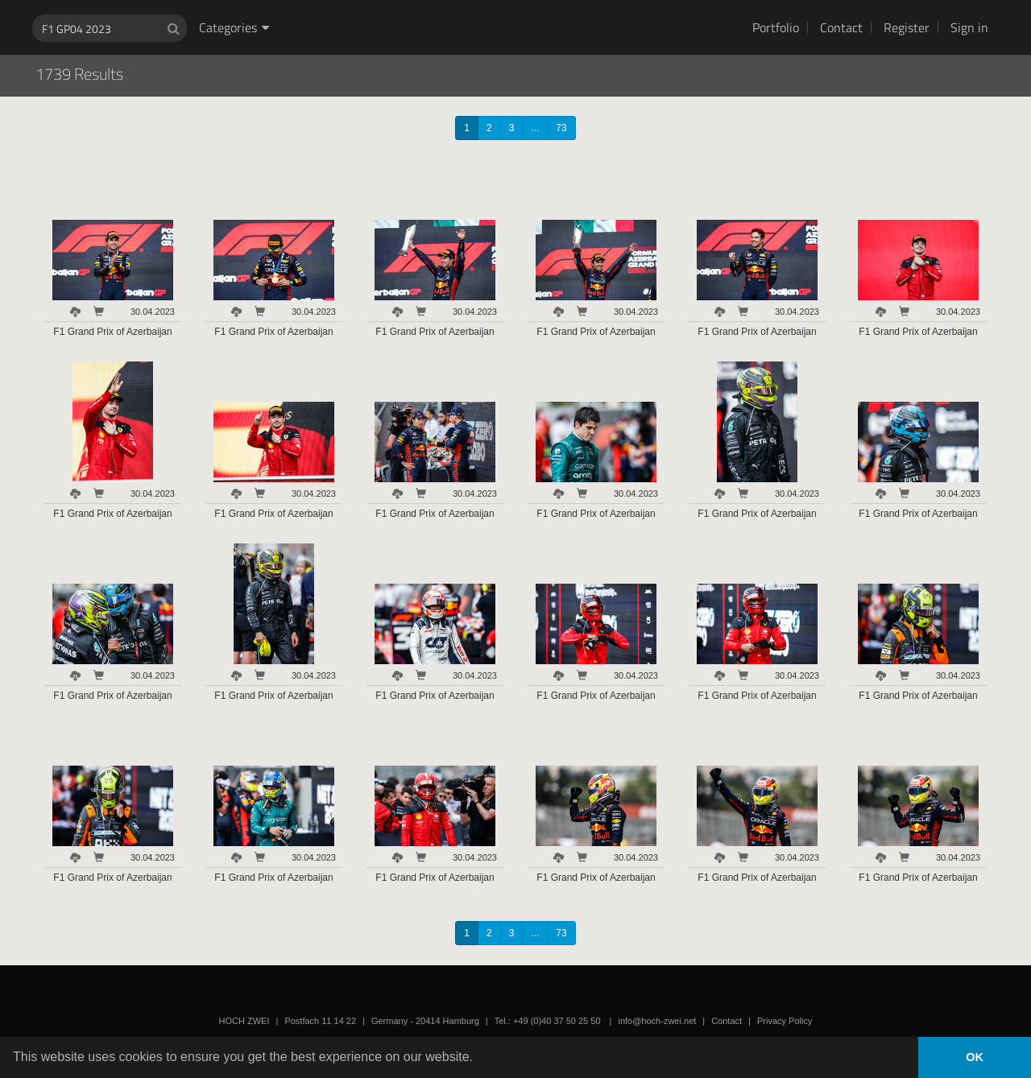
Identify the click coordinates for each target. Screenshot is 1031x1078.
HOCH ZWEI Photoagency (489, 0)
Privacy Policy (784, 1021)
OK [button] (974, 1057)
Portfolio (775, 27)
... (535, 128)
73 (561, 128)
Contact (841, 27)
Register (907, 27)
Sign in (969, 27)
